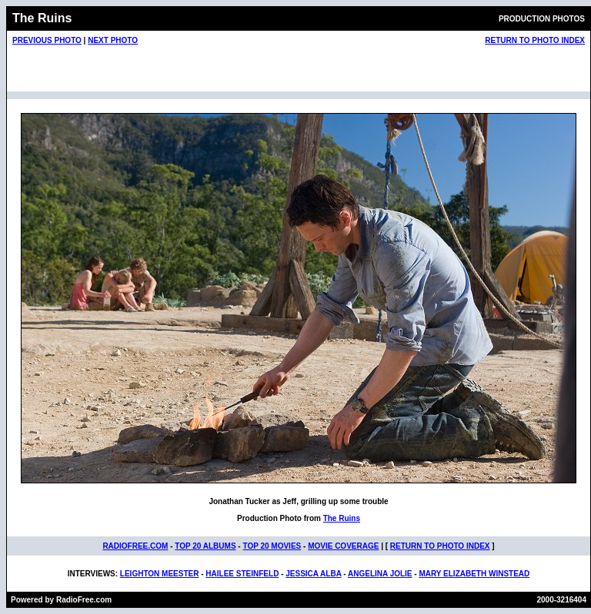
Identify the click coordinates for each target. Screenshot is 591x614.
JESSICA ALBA (313, 573)
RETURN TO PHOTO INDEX (535, 40)
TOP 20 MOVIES (271, 546)
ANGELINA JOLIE (380, 573)
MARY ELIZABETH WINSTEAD (474, 573)
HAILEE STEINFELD (242, 573)
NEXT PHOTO (113, 40)
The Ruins (341, 518)
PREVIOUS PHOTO (47, 40)
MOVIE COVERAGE (343, 546)
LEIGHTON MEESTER (159, 573)
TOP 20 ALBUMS (205, 546)
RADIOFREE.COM (135, 546)
